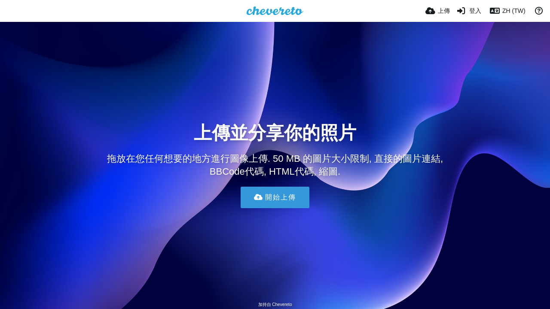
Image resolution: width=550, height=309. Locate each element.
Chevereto (282, 304)
